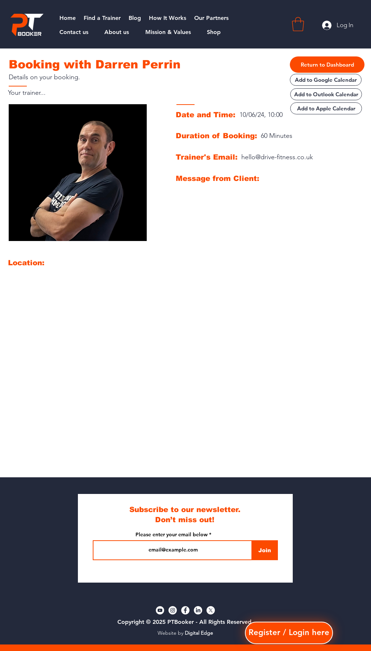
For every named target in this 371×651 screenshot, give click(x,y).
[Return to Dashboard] (327, 64)
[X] (211, 610)
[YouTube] (160, 610)
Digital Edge (199, 633)
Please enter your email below (172, 534)
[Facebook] (185, 610)
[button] (298, 24)
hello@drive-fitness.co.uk (277, 157)
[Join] (264, 550)
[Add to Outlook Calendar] (326, 94)
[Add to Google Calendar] (326, 80)
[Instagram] (172, 610)
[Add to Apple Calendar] (326, 108)
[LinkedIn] (198, 610)
